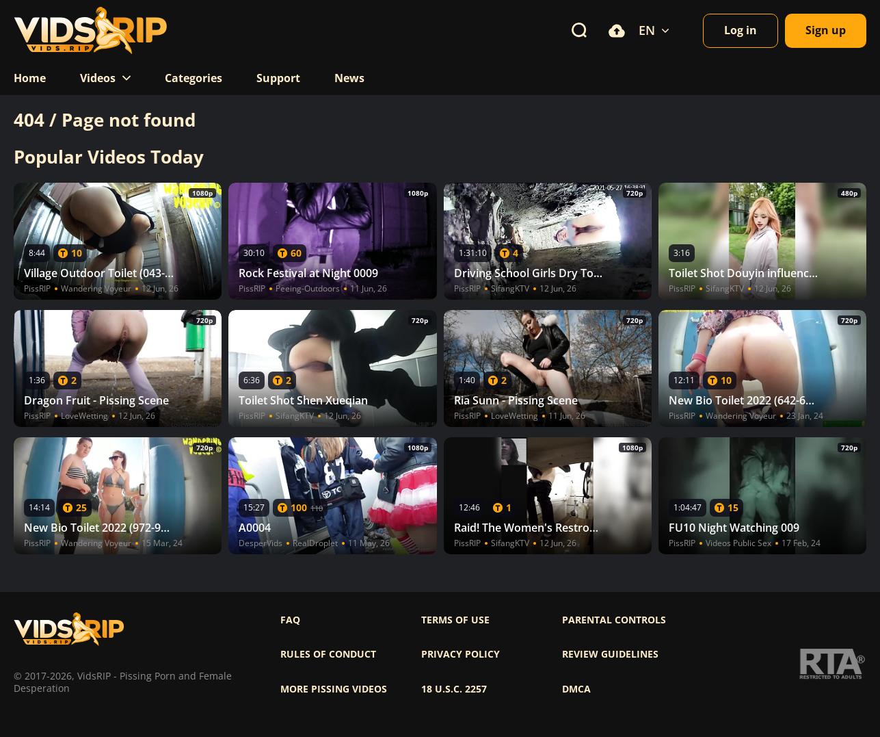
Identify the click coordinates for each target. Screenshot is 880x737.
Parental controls (614, 620)
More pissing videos (333, 689)
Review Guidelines (610, 654)
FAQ (290, 620)
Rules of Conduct (328, 654)
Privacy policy (460, 654)
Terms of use (455, 620)
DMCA (576, 689)
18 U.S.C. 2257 (454, 689)
